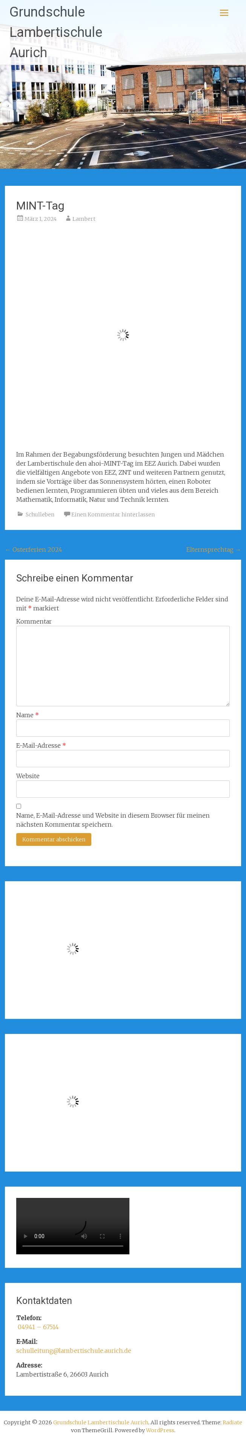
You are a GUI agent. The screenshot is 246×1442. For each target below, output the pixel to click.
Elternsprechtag (213, 549)
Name (27, 715)
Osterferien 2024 (33, 549)
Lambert (83, 219)
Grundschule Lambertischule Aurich (55, 32)
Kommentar (34, 621)
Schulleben (40, 514)
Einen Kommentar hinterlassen (113, 514)
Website (28, 776)
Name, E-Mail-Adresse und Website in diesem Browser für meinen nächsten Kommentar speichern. (113, 820)
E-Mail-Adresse (41, 745)
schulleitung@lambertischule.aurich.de (73, 1350)
